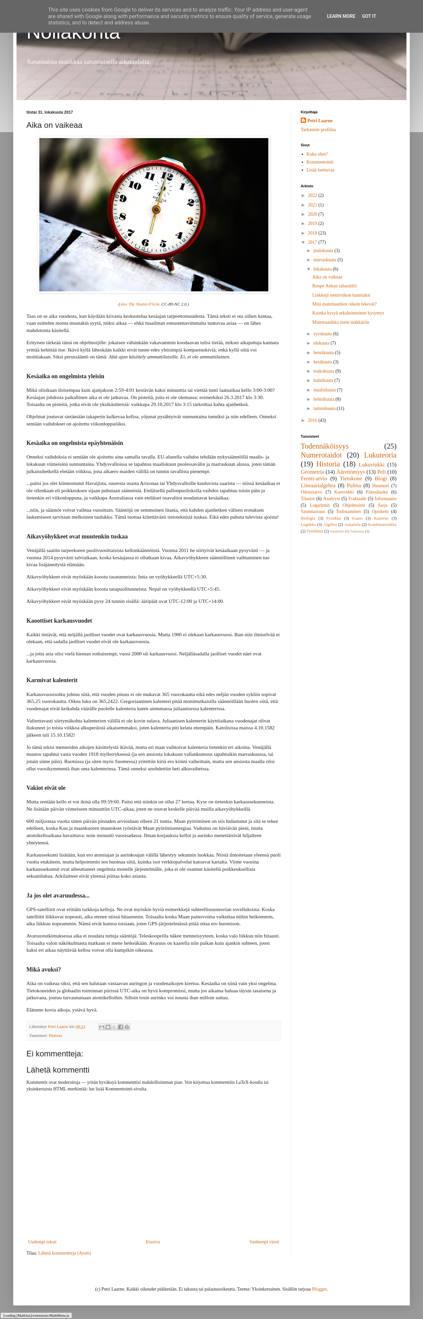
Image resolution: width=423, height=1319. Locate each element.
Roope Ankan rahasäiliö (334, 285)
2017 (313, 242)
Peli (381, 472)
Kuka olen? (317, 154)
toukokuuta (324, 371)
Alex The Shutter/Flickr (139, 304)
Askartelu (352, 524)
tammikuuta (324, 408)
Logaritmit (320, 505)
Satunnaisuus (313, 511)
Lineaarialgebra (318, 485)
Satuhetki (337, 531)
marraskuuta (325, 259)
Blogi (381, 478)
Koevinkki (344, 492)
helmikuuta (324, 399)
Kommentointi (320, 162)
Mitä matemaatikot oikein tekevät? (344, 304)
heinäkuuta (324, 352)
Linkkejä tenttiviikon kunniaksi (341, 295)
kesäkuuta (323, 361)
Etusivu (153, 1241)
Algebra (330, 524)
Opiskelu (380, 511)
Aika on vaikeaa (327, 277)
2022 (313, 195)
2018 (313, 233)
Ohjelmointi (354, 505)
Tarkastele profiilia (318, 129)
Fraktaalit (357, 498)
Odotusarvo (311, 492)
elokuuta (321, 343)
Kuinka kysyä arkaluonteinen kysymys (348, 313)
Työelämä (315, 531)
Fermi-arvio (314, 478)
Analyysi (331, 498)
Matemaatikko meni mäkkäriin (340, 322)
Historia (55, 1035)
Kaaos (357, 518)
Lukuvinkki (372, 464)
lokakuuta (323, 269)
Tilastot (308, 498)
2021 (313, 204)
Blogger (319, 1289)
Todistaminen (348, 511)
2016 (313, 420)
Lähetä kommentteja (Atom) (64, 1253)
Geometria (312, 472)
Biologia (308, 518)
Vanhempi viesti (264, 1241)
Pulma (354, 485)
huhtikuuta (323, 380)
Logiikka (308, 524)
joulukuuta (323, 250)
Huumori (380, 485)
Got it (369, 16)
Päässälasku (377, 492)
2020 (313, 214)
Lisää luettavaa (320, 169)
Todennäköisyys (325, 446)
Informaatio (386, 498)
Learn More (341, 16)
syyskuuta (323, 333)
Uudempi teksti (42, 1241)
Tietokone (351, 478)
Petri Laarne (320, 120)
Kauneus (381, 518)
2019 (313, 223)
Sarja (383, 505)
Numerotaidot (321, 455)
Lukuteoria (380, 455)
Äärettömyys (350, 472)
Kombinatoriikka (382, 524)
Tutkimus (357, 531)
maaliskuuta (325, 389)
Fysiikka (334, 518)
